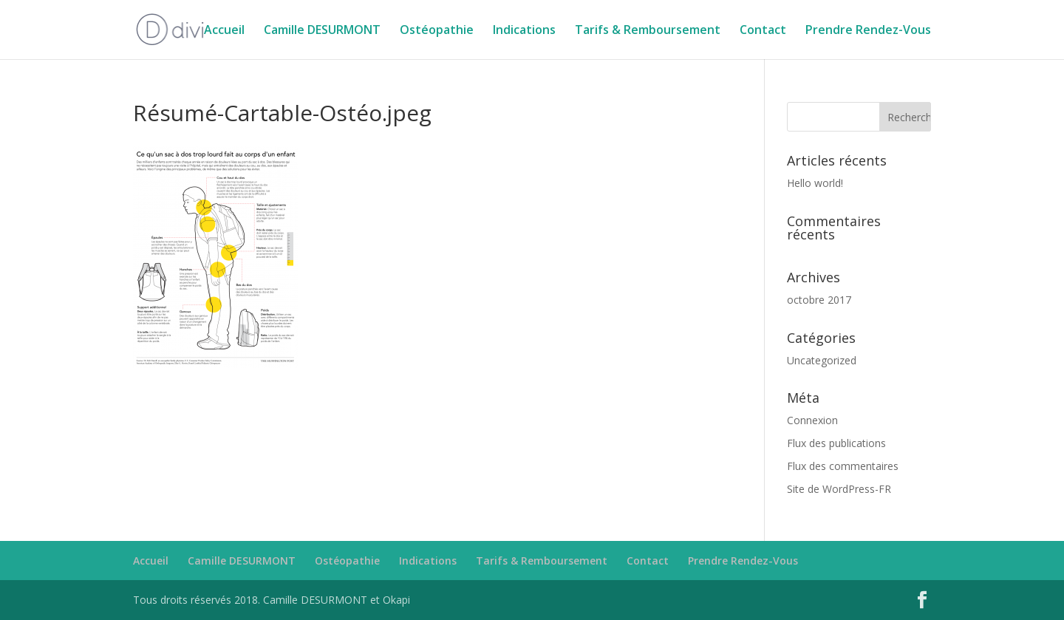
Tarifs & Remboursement (647, 31)
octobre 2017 (819, 300)
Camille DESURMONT (322, 31)
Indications (524, 31)
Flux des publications (836, 443)
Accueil (224, 31)
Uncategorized (821, 360)
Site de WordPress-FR (839, 489)
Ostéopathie (437, 31)
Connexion (812, 420)
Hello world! (815, 183)
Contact (763, 31)
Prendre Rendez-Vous (868, 31)
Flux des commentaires (842, 466)
